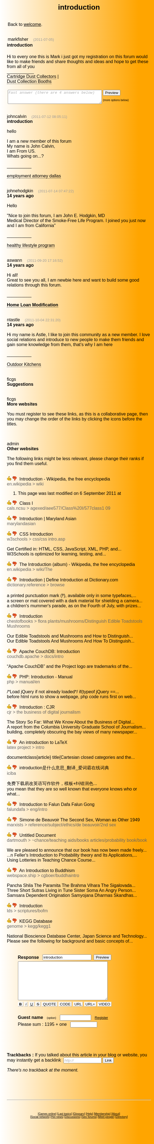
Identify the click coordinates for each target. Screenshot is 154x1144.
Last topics (64, 1123)
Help (89, 1123)
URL (78, 1014)
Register (101, 1028)
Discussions (72, 1126)
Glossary (78, 1123)
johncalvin (16, 119)
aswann (14, 262)
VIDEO (104, 1014)
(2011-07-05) (43, 39)
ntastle (13, 322)
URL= (90, 1014)
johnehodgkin (20, 193)
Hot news (57, 1126)
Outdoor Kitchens (24, 367)
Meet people (106, 1126)
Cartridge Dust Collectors (31, 76)
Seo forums (89, 1126)
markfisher (18, 39)
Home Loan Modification (32, 307)
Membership (102, 1123)
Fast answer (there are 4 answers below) (60, 98)
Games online (47, 1123)
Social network (40, 1126)
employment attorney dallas (34, 178)
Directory (121, 1126)
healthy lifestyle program (31, 247)
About (115, 1123)
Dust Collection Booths (29, 81)
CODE (65, 1014)
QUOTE (49, 1014)
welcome (32, 24)
